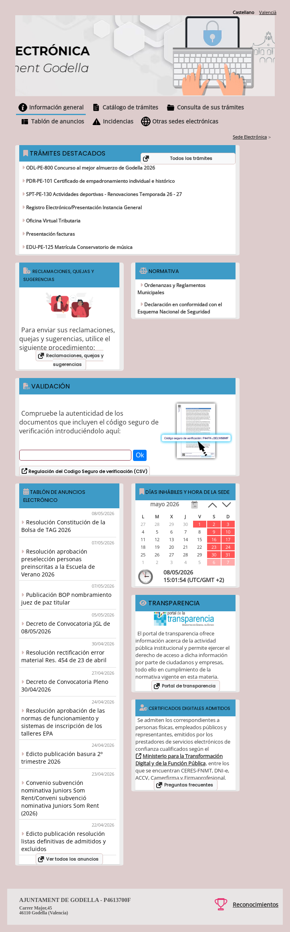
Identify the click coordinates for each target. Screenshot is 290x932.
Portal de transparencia (188, 686)
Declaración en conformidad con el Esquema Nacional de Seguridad (179, 308)
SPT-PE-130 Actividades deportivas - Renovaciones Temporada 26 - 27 (103, 194)
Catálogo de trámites (130, 107)
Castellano (243, 12)
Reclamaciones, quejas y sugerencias (74, 360)
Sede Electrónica (250, 137)
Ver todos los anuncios (72, 859)
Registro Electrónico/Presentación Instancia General (83, 207)
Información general (56, 107)
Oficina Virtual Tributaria (53, 220)
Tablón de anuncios (57, 121)
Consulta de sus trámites (210, 107)
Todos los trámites (191, 158)
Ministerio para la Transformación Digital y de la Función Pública (179, 759)
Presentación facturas (50, 233)
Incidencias (118, 121)
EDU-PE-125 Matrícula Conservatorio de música (79, 247)
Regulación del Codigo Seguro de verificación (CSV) (87, 471)
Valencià (267, 12)
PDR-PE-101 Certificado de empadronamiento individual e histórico (100, 181)
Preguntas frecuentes (188, 785)
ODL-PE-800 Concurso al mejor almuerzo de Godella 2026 (90, 167)
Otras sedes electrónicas (185, 121)
